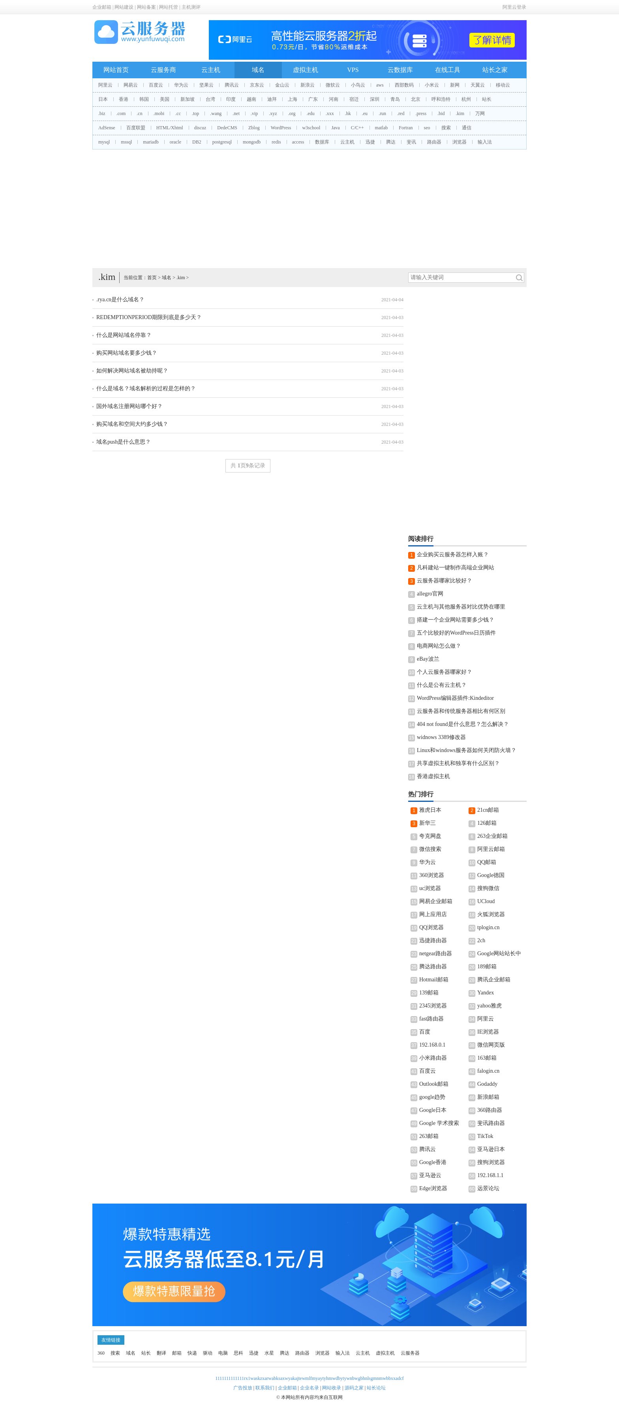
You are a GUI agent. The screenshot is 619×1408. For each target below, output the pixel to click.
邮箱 (177, 1353)
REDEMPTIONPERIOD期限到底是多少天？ (149, 317)
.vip (254, 113)
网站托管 (168, 7)
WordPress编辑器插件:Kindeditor (455, 698)
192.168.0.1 (432, 1045)
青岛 (395, 99)
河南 (333, 99)
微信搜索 (430, 849)
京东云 (257, 85)
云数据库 (400, 69)
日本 (103, 99)
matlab (381, 127)
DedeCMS (227, 127)
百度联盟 (135, 127)
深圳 (374, 99)
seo (427, 127)
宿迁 (354, 99)
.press (420, 113)
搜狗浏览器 (491, 1162)
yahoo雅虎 (489, 1006)
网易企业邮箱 (435, 901)
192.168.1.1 (490, 1175)
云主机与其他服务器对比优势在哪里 (461, 607)
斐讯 (411, 142)
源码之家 (354, 1388)
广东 (313, 99)
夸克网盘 (430, 836)
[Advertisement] (309, 208)
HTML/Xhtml (169, 127)
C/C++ (357, 127)
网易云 (131, 85)
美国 (164, 99)
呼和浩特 (440, 99)
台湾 (210, 99)
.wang (215, 113)
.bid (441, 113)
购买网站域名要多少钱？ (126, 353)
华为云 (181, 85)
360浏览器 (431, 875)
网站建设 (123, 7)
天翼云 (478, 85)
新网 (455, 85)
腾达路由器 (433, 967)
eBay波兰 (428, 659)
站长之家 (495, 69)
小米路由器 (433, 1058)
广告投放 (242, 1388)
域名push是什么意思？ (123, 442)
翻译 (161, 1353)
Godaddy (487, 1084)
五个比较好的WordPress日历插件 (456, 633)
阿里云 (105, 85)
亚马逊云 (430, 1175)
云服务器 (410, 1353)
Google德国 (491, 875)
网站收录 (331, 1388)
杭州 (466, 99)
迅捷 (370, 142)
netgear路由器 (435, 953)
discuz (200, 127)
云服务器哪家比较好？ (444, 581)
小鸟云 (358, 85)
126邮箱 (487, 823)
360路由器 (489, 1110)
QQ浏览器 (431, 927)
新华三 (427, 823)
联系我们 (264, 1388)
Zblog (254, 127)
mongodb (252, 142)
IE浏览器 (488, 1032)
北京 (415, 99)
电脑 (223, 1353)
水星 (269, 1353)
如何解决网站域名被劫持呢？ (132, 371)
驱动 (207, 1353)
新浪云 (307, 85)
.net (236, 113)
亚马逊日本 (491, 1149)
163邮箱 (487, 1058)
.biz (101, 113)
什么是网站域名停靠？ (124, 335)
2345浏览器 (433, 1006)
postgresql (222, 142)
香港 (123, 99)
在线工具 (447, 69)
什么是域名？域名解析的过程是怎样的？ (146, 388)
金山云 (282, 85)
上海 (292, 99)
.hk (348, 113)
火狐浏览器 (491, 914)
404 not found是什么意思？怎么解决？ (463, 724)
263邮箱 (429, 1136)
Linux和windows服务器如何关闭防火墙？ (466, 750)
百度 (424, 1032)
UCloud (486, 901)
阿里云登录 (514, 7)
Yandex (485, 993)
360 (101, 1353)
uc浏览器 (430, 888)
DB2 (196, 142)
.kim (460, 113)
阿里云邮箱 (491, 849)
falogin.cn (488, 1071)
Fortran (406, 127)
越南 (251, 99)
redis (276, 142)
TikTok (485, 1136)
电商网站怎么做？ (439, 646)
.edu (310, 113)
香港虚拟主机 (433, 776)
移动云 (503, 85)
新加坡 (187, 99)
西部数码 (404, 85)
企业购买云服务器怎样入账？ (453, 555)
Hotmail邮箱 (433, 980)
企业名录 (309, 1388)
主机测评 (191, 7)
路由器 (434, 142)
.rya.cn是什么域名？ (120, 299)
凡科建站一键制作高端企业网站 (455, 568)
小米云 (432, 85)
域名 (258, 69)
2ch (481, 940)
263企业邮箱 (492, 836)
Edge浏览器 (433, 1188)
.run (382, 113)
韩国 (144, 99)
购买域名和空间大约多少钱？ (132, 424)
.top (195, 113)
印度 (231, 99)
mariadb (150, 142)
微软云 (333, 85)
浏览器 (459, 142)
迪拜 (272, 99)
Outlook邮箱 (433, 1084)
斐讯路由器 (491, 1123)
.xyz (273, 113)
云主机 (210, 69)
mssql (126, 142)
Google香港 (432, 1162)
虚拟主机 (305, 69)
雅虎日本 (430, 810)
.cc (178, 113)
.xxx (330, 113)
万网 (480, 113)
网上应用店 (433, 914)
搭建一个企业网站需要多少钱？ (455, 620)
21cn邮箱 (488, 810)
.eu (365, 113)
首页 (152, 277)
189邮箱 (487, 967)
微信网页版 (491, 1045)
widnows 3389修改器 (441, 737)
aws (380, 85)
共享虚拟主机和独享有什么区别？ (458, 763)
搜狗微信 (488, 888)
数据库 (322, 142)
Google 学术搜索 (439, 1123)
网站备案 (146, 7)
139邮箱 (429, 993)
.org (292, 113)
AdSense (106, 127)
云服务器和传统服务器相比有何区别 (461, 711)
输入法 (485, 142)
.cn (139, 113)
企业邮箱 (101, 7)
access (298, 142)
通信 (466, 127)
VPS (352, 69)
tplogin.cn (488, 927)
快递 (192, 1353)
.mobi (159, 113)
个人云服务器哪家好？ (444, 672)
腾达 (391, 142)
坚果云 (206, 85)
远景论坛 (488, 1188)
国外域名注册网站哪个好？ (129, 406)
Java (335, 127)
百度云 (156, 85)
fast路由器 (431, 1019)
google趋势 (432, 1097)
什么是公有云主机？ (442, 685)
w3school (311, 127)
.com (121, 113)
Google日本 (432, 1110)
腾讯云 (232, 85)
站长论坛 (376, 1388)
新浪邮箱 (488, 1097)
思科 (238, 1353)
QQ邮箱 (486, 862)
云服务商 (163, 69)
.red (400, 113)
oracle (175, 142)
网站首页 (116, 69)
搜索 (446, 127)
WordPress (281, 127)
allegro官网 (430, 594)
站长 (486, 99)
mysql (104, 142)
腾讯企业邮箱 (493, 980)
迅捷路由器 (433, 940)
